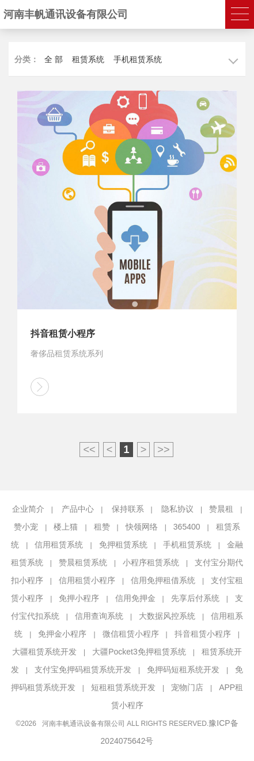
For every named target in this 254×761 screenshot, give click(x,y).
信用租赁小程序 (87, 580)
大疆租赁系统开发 (44, 651)
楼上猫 (66, 526)
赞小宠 (26, 526)
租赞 (102, 526)
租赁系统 (88, 59)
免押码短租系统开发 (183, 669)
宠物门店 (187, 687)
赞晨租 (221, 508)
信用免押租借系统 (163, 580)
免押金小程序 (62, 633)
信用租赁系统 (59, 544)
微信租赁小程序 (131, 633)
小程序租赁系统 (151, 562)
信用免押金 (135, 598)
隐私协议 (177, 508)
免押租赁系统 (123, 544)
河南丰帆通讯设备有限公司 (65, 14)
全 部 (53, 59)
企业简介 (28, 508)
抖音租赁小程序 (203, 633)
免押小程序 (79, 598)
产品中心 (78, 508)
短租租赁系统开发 (123, 687)
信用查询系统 (99, 616)
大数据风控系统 (167, 616)
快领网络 (142, 526)
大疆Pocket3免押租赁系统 (139, 651)
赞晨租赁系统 (83, 562)
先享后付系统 (195, 598)
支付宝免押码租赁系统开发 (83, 669)
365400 (186, 526)
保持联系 (128, 508)
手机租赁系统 (137, 59)
